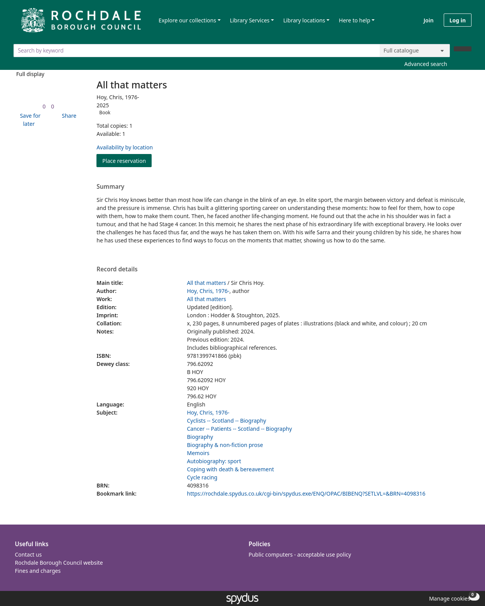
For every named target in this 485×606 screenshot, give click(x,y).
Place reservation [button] (127, 160)
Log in (458, 20)
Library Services (250, 20)
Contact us (28, 554)
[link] (44, 106)
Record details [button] (116, 269)
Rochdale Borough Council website (59, 562)
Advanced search (425, 64)
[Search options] (415, 50)
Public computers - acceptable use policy (299, 554)
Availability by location (124, 147)
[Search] (462, 48)
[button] (29, 120)
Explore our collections (187, 20)
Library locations (304, 20)
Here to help (354, 20)
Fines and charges (38, 570)
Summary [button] (110, 186)
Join (429, 20)
